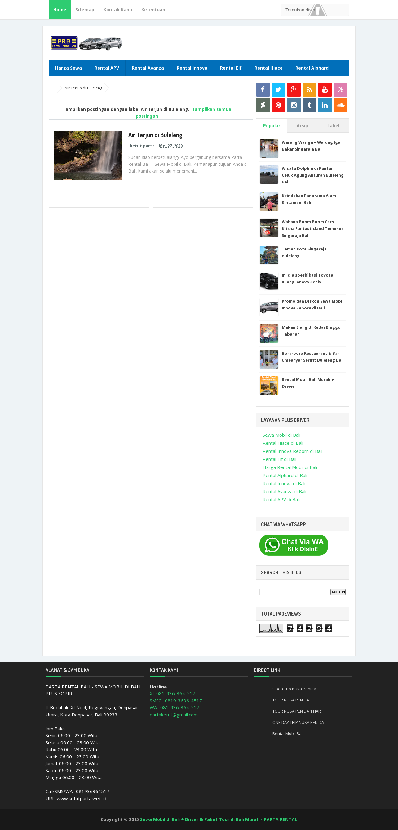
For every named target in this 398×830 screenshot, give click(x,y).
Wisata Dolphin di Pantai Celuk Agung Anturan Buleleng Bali (313, 175)
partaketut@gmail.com (174, 714)
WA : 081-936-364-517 (174, 707)
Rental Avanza (148, 68)
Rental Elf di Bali (279, 459)
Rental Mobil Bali (287, 733)
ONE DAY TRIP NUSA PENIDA (298, 722)
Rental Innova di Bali (284, 483)
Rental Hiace (268, 68)
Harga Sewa (68, 68)
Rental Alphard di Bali (285, 475)
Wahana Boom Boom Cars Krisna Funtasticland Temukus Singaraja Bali (312, 228)
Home (59, 9)
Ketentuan (153, 9)
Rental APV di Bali (281, 499)
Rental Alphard (312, 68)
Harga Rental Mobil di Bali (290, 467)
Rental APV (107, 68)
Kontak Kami (118, 9)
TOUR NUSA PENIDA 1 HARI (297, 711)
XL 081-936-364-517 (172, 693)
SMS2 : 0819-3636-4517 (176, 700)
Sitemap (85, 9)
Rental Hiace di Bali (283, 443)
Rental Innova (192, 68)
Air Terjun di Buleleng (155, 135)
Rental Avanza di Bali (284, 491)
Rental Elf (231, 68)
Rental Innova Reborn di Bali (292, 451)
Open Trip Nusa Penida (294, 689)
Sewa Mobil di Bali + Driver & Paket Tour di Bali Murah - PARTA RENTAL (218, 819)
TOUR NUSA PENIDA (290, 700)
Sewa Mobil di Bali (281, 435)
